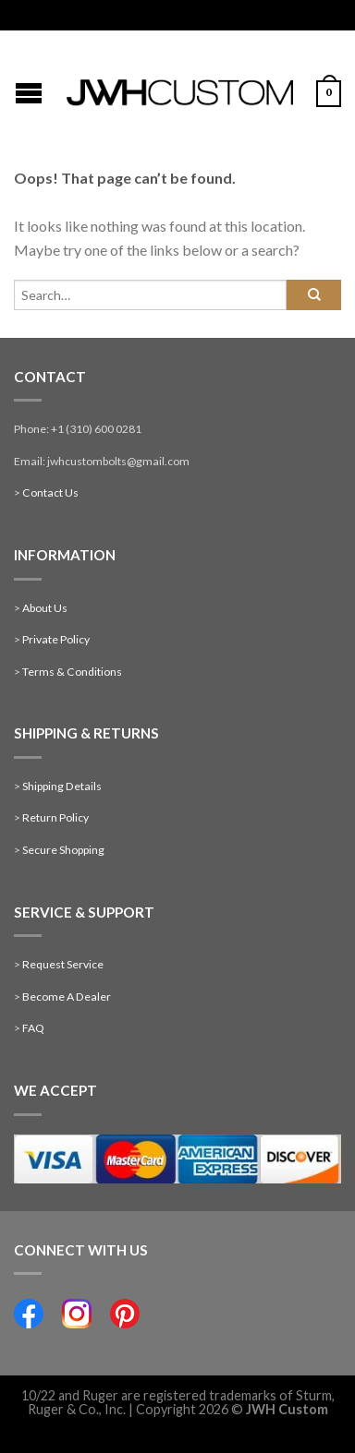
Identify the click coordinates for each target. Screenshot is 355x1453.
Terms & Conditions (72, 671)
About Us (44, 608)
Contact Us (50, 492)
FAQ (33, 1028)
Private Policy (56, 639)
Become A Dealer (66, 996)
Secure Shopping (63, 850)
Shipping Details (62, 786)
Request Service (63, 964)
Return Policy (55, 817)
